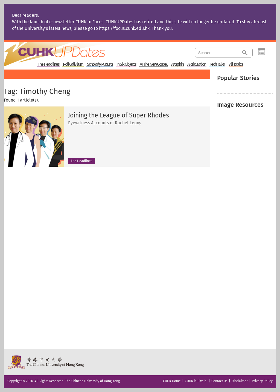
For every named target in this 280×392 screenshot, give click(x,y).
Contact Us (219, 381)
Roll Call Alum (73, 64)
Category (262, 52)
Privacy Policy (262, 381)
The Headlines (48, 64)
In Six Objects (126, 64)
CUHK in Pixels (195, 381)
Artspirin (177, 64)
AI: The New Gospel (153, 64)
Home (64, 50)
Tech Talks (217, 64)
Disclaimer (240, 381)
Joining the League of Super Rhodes (118, 115)
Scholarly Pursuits (100, 64)
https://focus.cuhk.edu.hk (124, 28)
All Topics (236, 64)
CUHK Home (172, 381)
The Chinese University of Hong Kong (46, 362)
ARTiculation (196, 64)
